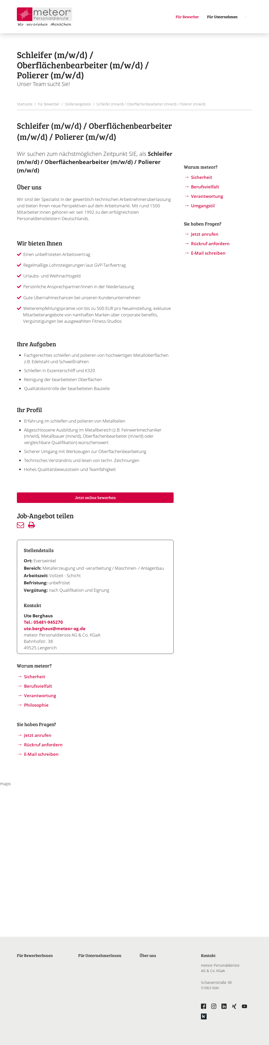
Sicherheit (34, 677)
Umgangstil (203, 206)
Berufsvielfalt (38, 686)
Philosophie (36, 705)
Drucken (31, 524)
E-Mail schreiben (41, 754)
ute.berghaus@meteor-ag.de (54, 628)
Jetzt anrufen (37, 735)
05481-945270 (48, 622)
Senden (20, 524)
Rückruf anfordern (43, 745)
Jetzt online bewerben (95, 497)
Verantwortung (40, 695)
